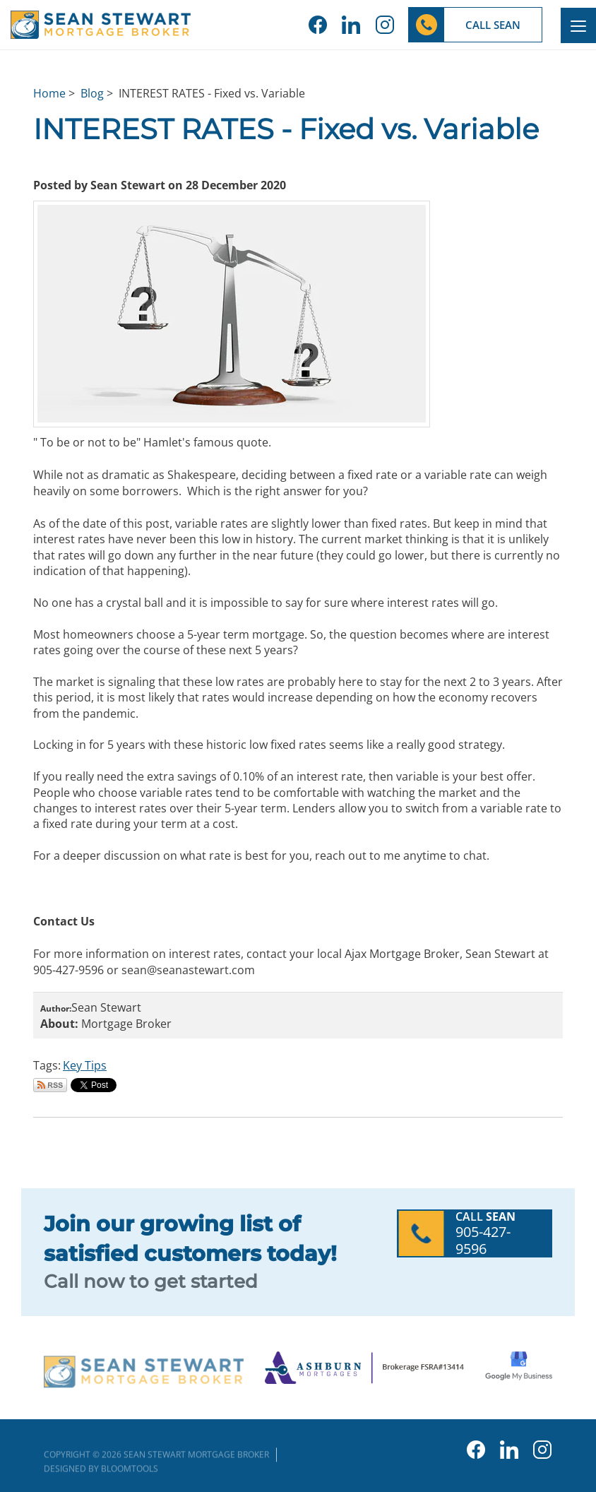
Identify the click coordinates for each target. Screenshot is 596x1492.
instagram (384, 25)
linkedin (351, 25)
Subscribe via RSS (50, 1085)
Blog (92, 93)
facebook (318, 25)
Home (49, 93)
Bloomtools (129, 1471)
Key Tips (85, 1065)
